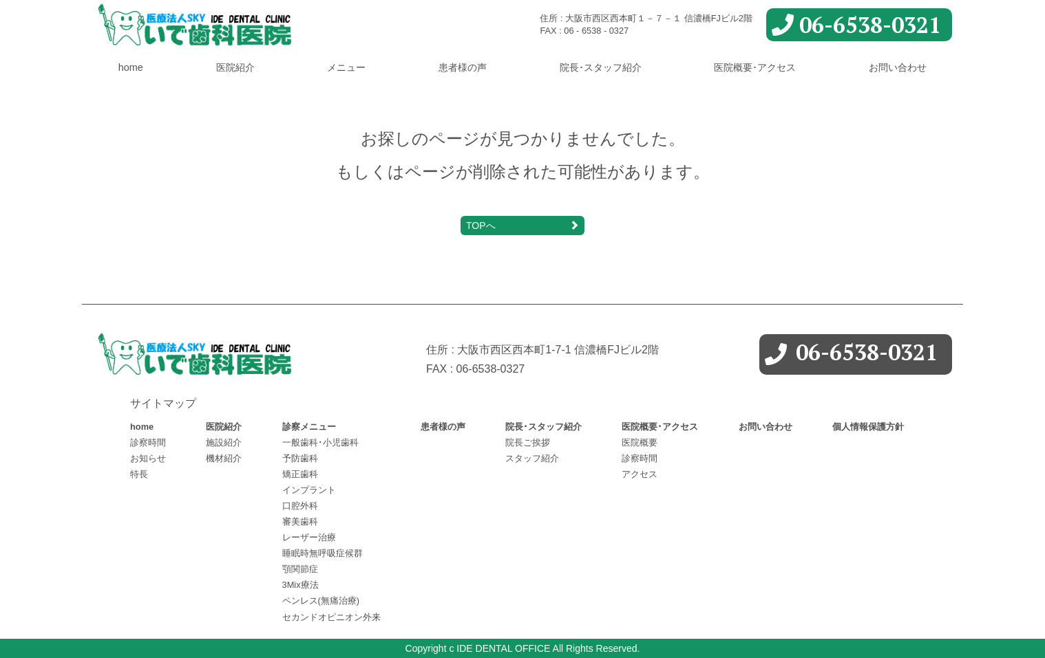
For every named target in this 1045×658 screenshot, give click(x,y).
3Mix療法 (300, 585)
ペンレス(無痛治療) (321, 600)
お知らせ (148, 458)
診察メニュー (309, 426)
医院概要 (639, 442)
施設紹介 (224, 442)
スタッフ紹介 (532, 458)
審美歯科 (300, 521)
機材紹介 (224, 458)
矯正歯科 (300, 474)
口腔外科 (300, 506)
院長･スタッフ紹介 (601, 67)
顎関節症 (300, 569)
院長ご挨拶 (527, 442)
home (130, 67)
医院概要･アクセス (755, 67)
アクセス (639, 474)
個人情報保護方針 (868, 426)
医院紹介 (235, 67)
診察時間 (148, 442)
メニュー (346, 67)
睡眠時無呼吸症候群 (322, 553)
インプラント (309, 490)
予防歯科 (300, 458)
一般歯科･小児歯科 (320, 442)
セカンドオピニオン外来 (331, 617)
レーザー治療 (309, 537)
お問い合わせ (898, 67)
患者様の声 (463, 67)
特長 (139, 474)
